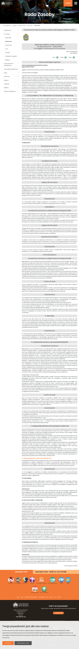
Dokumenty (8, 45)
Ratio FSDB (8, 38)
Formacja (29, 25)
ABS (51, 597)
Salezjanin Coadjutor (11, 56)
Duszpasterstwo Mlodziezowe (8, 64)
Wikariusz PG (7, 30)
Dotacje (7, 52)
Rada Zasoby (22, 25)
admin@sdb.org (21, 616)
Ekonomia (7, 76)
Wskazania (37, 25)
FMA (59, 597)
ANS (18, 597)
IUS (55, 597)
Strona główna (7, 25)
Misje (5, 73)
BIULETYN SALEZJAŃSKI (31, 597)
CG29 (68, 3)
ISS (47, 597)
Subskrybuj (58, 613)
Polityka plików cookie (23, 643)
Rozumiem (8, 643)
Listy (6, 49)
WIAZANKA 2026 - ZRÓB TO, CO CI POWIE (50, 572)
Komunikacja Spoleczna (10, 69)
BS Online (41, 597)
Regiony (7, 60)
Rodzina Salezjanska (10, 91)
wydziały (6, 84)
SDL (22, 597)
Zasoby (15, 25)
